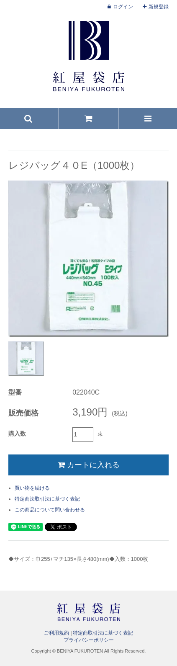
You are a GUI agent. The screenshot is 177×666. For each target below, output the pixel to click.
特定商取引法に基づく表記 (103, 633)
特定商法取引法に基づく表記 (47, 499)
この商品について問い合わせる (50, 510)
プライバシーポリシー (89, 640)
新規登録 (159, 6)
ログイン (123, 6)
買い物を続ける (32, 488)
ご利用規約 (56, 633)
